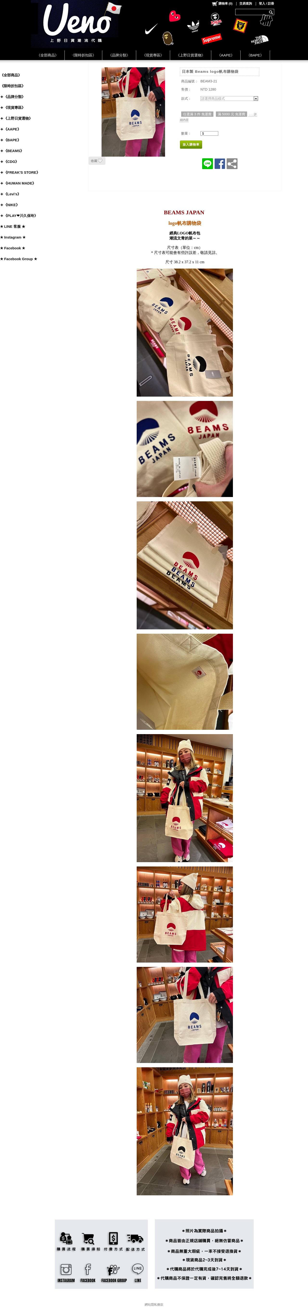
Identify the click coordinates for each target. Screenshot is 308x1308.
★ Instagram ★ (13, 237)
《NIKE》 (11, 205)
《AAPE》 (225, 55)
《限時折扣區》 (83, 55)
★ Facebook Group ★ (18, 259)
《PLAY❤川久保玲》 (21, 216)
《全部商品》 (47, 55)
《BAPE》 (255, 55)
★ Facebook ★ (12, 248)
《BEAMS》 (14, 151)
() (222, 3)
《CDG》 (11, 162)
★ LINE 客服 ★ (12, 226)
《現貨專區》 (153, 55)
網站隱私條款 (154, 1304)
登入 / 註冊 (266, 3)
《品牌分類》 (119, 55)
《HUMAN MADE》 (20, 183)
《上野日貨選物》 (190, 55)
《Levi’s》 (12, 194)
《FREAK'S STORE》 (22, 172)
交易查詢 (245, 3)
